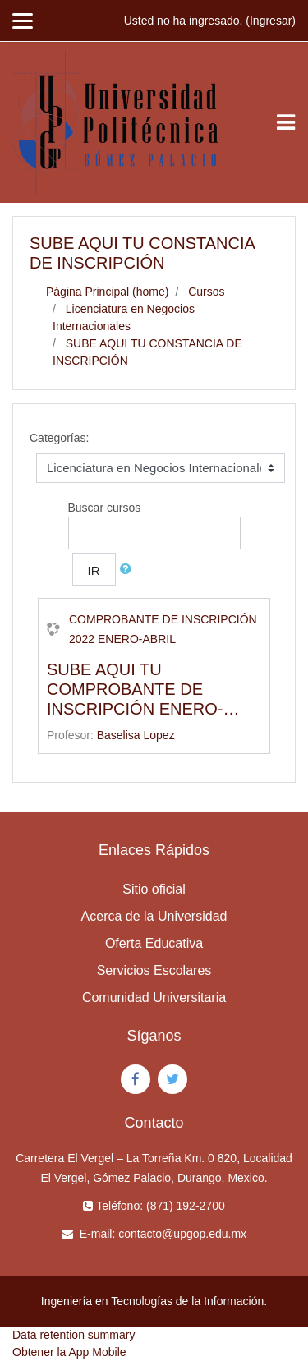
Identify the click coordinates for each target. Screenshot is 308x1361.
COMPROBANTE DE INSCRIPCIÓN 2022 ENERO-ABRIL (163, 629)
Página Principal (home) (107, 291)
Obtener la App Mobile (69, 1352)
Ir (94, 570)
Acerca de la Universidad (154, 916)
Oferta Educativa (154, 943)
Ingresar (271, 20)
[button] (129, 569)
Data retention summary (73, 1334)
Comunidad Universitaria (154, 998)
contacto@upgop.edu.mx (182, 1233)
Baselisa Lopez (136, 735)
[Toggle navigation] (286, 122)
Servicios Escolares (154, 970)
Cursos (206, 291)
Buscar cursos (104, 507)
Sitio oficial (153, 889)
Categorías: (59, 437)
